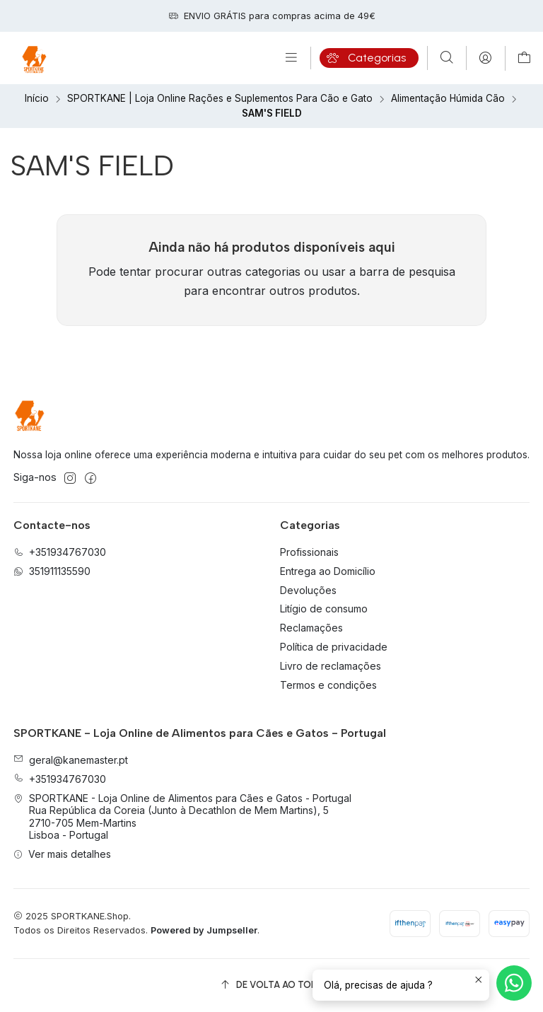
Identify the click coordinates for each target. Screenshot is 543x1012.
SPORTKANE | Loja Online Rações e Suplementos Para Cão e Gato (220, 99)
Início (37, 99)
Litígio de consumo (324, 609)
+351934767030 (59, 779)
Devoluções (308, 590)
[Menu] (291, 58)
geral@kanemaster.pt (70, 760)
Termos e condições (328, 685)
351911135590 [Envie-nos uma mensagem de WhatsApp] (51, 571)
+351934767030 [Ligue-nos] (59, 552)
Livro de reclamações (330, 666)
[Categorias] (369, 58)
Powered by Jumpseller (204, 930)
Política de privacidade (333, 647)
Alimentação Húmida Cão (448, 99)
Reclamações (311, 628)
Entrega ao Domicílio (327, 571)
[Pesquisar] (446, 58)
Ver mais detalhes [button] (62, 854)
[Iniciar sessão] (485, 58)
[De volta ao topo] (271, 985)
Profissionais (309, 552)
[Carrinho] (524, 58)
